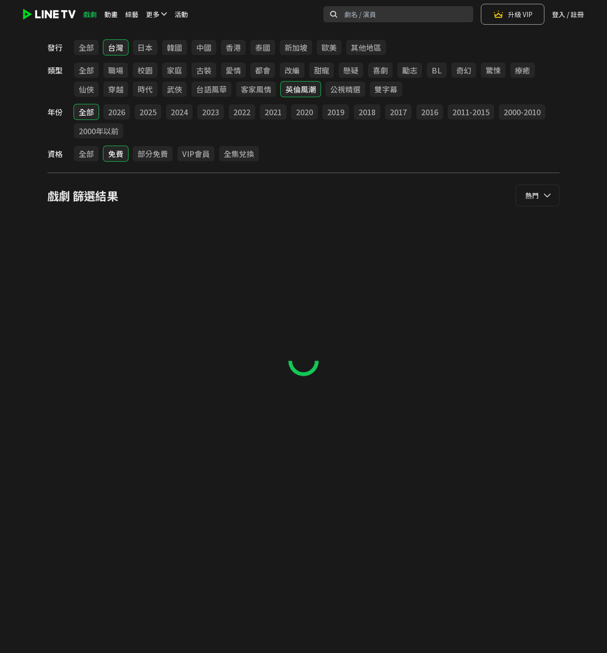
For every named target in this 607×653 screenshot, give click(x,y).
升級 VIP (513, 14)
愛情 (233, 70)
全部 (86, 47)
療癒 (522, 70)
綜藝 (131, 14)
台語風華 (211, 89)
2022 (241, 112)
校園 (145, 70)
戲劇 (90, 14)
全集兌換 (239, 153)
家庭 (174, 70)
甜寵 (321, 70)
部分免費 (153, 153)
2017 (398, 112)
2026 (116, 112)
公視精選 (345, 89)
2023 (210, 112)
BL (437, 70)
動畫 (111, 14)
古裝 (204, 70)
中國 (204, 47)
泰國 (262, 47)
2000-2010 (522, 112)
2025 (147, 112)
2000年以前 (99, 131)
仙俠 (86, 89)
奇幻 (463, 70)
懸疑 (351, 70)
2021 (273, 112)
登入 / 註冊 (568, 14)
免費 (115, 153)
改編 (292, 70)
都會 (262, 70)
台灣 (115, 47)
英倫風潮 (300, 89)
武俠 (174, 89)
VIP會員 (196, 153)
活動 (181, 14)
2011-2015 (470, 112)
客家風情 (256, 89)
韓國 (174, 47)
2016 (429, 112)
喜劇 (380, 70)
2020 (304, 112)
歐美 (329, 47)
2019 (335, 112)
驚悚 (493, 70)
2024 (179, 112)
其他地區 (366, 47)
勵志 (409, 70)
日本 (145, 47)
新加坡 (296, 47)
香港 (233, 47)
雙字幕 (386, 89)
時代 (145, 89)
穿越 (115, 89)
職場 (115, 70)
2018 (367, 112)
